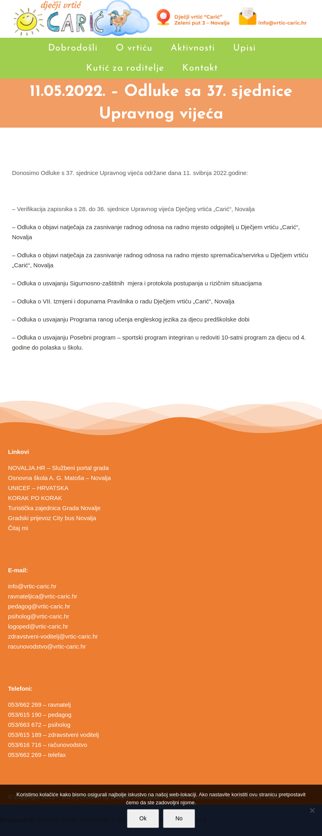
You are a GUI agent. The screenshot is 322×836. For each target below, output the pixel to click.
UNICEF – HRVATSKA (38, 487)
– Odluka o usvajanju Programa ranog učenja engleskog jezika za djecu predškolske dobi (131, 319)
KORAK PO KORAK (35, 497)
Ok (143, 818)
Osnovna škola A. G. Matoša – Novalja (59, 477)
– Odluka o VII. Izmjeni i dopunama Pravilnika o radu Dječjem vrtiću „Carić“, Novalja (123, 301)
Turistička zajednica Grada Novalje (54, 507)
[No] (312, 810)
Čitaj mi (18, 528)
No (179, 818)
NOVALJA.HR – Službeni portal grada (58, 467)
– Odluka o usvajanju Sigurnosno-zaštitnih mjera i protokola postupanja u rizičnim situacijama (137, 283)
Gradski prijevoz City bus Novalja (52, 518)
